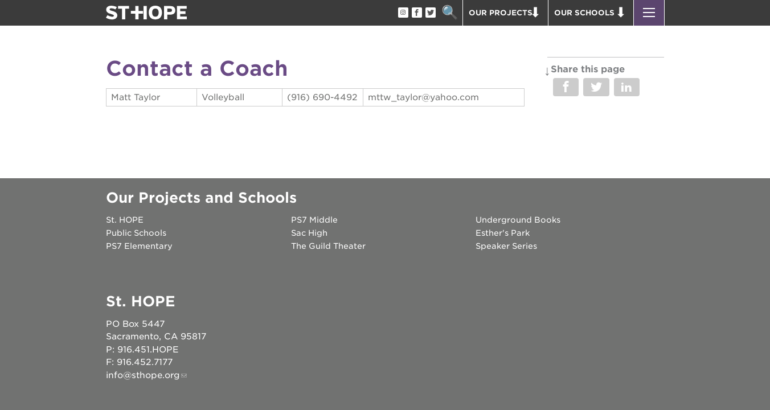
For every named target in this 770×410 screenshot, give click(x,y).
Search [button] (449, 13)
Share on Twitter (596, 87)
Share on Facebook (566, 87)
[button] (649, 13)
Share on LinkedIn (627, 87)
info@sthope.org (143, 375)
